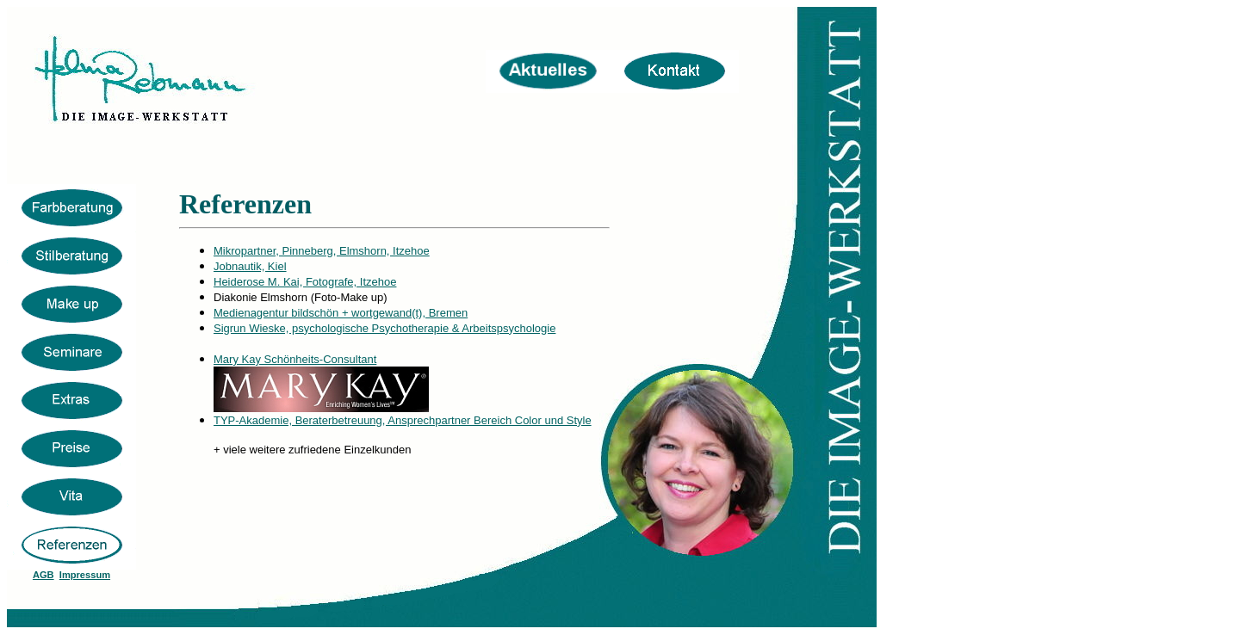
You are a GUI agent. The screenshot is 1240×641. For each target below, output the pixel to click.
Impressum (84, 575)
